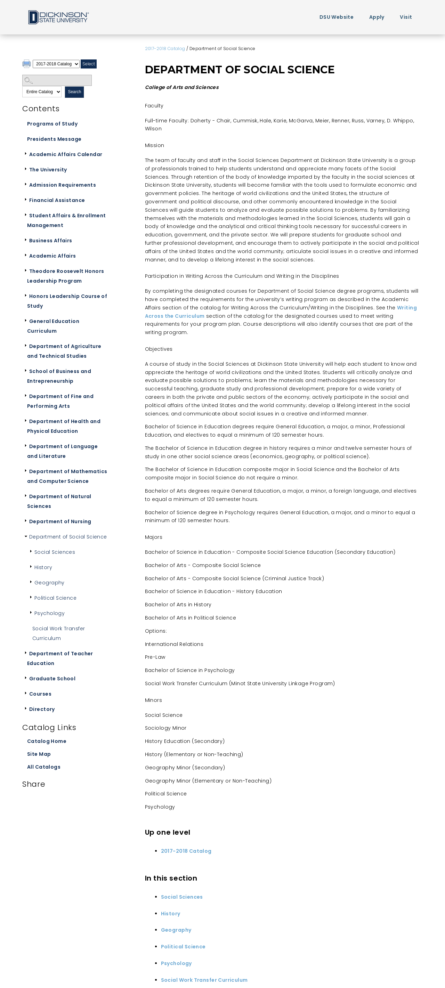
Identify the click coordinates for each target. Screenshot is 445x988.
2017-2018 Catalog (165, 48)
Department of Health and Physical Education (63, 426)
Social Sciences (54, 552)
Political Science (55, 597)
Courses (40, 693)
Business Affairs (50, 240)
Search (74, 91)
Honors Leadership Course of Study (67, 301)
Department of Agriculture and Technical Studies (64, 351)
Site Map (39, 754)
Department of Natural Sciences (59, 501)
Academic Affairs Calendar (66, 154)
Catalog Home (46, 741)
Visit (406, 17)
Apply (377, 17)
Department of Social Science (68, 536)
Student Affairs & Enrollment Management (66, 220)
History (43, 567)
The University (48, 169)
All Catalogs (43, 766)
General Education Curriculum (53, 326)
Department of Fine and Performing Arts (60, 401)
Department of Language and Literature (62, 451)
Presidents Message (54, 139)
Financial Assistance (57, 200)
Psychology (49, 613)
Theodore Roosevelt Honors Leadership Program (65, 276)
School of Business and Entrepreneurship (59, 376)
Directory (42, 709)
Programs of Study (52, 123)
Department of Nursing (60, 521)
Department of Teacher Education (60, 658)
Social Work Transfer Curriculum (58, 633)
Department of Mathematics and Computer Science (67, 476)
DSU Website (336, 17)
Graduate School (52, 678)
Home (58, 17)
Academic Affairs (52, 255)
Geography (49, 582)
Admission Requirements (62, 184)
